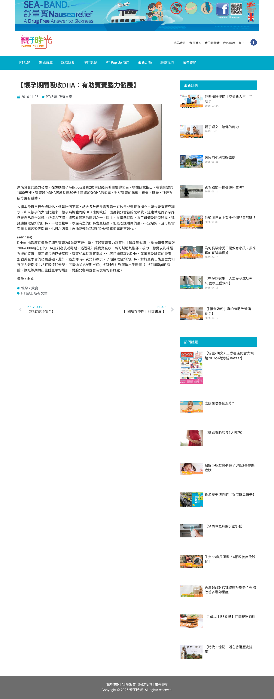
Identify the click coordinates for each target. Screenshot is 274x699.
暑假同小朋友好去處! (220, 157)
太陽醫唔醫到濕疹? (219, 403)
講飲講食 (68, 63)
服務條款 (112, 685)
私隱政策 (129, 685)
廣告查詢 (189, 63)
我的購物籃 (212, 43)
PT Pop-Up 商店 (118, 63)
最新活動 (145, 63)
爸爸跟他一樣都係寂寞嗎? (224, 187)
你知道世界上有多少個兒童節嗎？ (230, 218)
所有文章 (65, 97)
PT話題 (24, 63)
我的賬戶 (229, 43)
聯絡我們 (167, 63)
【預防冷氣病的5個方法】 (224, 526)
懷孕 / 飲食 (29, 288)
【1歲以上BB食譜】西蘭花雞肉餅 (230, 617)
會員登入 (195, 43)
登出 (241, 43)
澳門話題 (90, 63)
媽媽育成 (46, 63)
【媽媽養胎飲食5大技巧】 (224, 433)
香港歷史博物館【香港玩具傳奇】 (230, 495)
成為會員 (180, 43)
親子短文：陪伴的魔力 (222, 127)
